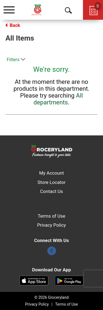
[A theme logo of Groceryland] (40, 10)
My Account (51, 173)
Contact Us (51, 191)
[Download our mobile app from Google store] (69, 280)
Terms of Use (51, 216)
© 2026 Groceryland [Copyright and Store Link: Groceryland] (51, 297)
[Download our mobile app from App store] (34, 280)
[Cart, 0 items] (93, 10)
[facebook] (51, 252)
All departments (58, 99)
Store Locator (52, 182)
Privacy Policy (51, 225)
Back (12, 25)
